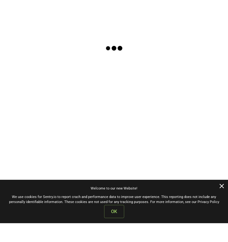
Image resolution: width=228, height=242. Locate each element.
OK (114, 211)
